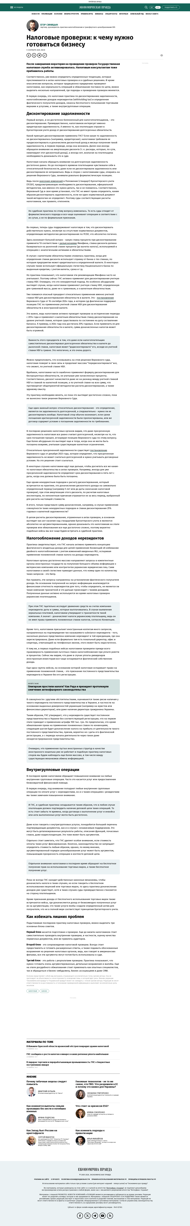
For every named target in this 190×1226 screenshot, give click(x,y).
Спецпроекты (111, 14)
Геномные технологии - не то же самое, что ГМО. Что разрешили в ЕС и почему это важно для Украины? (97, 1084)
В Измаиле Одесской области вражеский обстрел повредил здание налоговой (68, 1046)
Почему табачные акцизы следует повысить (47, 1083)
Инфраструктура (71, 14)
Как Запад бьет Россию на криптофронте (42, 1132)
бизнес (44, 991)
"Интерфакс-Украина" (115, 1188)
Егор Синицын (49, 24)
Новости (36, 14)
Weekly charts (152, 14)
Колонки (58, 14)
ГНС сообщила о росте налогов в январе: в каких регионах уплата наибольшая (67, 1054)
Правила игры (87, 14)
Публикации (46, 14)
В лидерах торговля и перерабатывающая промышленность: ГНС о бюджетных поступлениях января (68, 1063)
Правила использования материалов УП (109, 1179)
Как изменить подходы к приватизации (90, 1132)
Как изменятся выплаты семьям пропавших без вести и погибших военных (46, 1109)
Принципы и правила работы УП (142, 1179)
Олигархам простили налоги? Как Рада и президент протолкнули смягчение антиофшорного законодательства (68, 688)
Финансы (99, 14)
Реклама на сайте (41, 1179)
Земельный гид (137, 14)
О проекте (55, 1179)
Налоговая (32, 991)
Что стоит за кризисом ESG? (92, 1106)
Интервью (123, 14)
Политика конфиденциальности (75, 1179)
